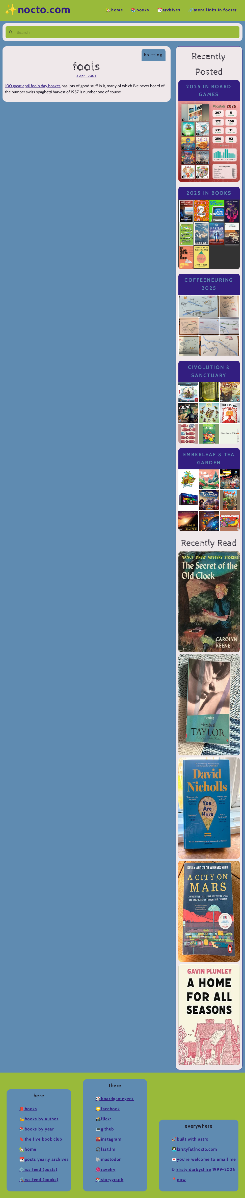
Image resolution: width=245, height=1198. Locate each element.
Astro (203, 1139)
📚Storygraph (110, 1179)
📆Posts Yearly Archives (44, 1159)
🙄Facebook (108, 1108)
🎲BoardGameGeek (115, 1098)
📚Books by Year (36, 1129)
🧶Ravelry (106, 1169)
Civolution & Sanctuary (209, 371)
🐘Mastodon (109, 1159)
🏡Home (114, 10)
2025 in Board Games (209, 91)
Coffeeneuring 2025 (208, 284)
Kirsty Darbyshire (193, 1169)
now (181, 1179)
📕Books (28, 1108)
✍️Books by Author (39, 1119)
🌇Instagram (109, 1139)
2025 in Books (209, 193)
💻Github (105, 1129)
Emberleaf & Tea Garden (209, 459)
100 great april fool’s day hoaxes (33, 85)
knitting (153, 54)
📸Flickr (103, 1119)
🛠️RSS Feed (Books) (38, 1179)
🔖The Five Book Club (40, 1139)
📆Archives (168, 10)
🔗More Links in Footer (212, 10)
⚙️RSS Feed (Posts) (38, 1169)
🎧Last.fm (106, 1149)
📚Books (140, 10)
